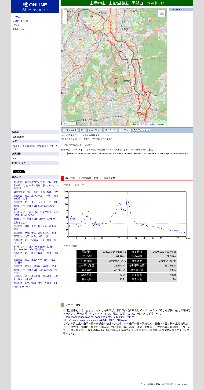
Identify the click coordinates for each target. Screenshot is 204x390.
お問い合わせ (20, 29)
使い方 (16, 25)
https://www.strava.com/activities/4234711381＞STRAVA (95, 320)
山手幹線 (24, 146)
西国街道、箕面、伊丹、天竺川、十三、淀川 (36, 202)
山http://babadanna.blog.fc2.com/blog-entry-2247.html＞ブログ (98, 317)
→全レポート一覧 (22, 286)
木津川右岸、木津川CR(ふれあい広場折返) (35, 219)
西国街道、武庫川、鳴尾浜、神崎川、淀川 (35, 266)
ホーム (16, 16)
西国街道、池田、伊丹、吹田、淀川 (31, 236)
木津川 (16, 146)
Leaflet (135, 124)
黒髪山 (40, 146)
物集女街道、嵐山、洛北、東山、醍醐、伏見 (36, 192)
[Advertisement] (127, 166)
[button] (64, 12)
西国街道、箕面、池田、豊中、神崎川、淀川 (36, 283)
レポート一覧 (20, 20)
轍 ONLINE (168, 384)
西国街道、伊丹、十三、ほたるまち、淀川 (35, 232)
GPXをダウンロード (71, 139)
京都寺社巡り (20, 222)
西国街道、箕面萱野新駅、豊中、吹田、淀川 (36, 182)
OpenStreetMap (149, 124)
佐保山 (33, 146)
